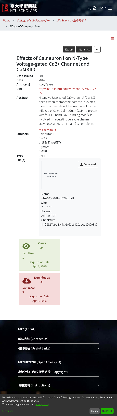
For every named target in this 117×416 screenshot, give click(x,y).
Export (69, 49)
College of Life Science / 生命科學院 (33, 20)
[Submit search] (89, 8)
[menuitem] (94, 8)
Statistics (84, 49)
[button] (47, 129)
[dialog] (58, 405)
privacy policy (42, 404)
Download (88, 164)
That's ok (107, 411)
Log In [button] (103, 8)
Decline (94, 411)
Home (6, 20)
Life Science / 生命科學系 (71, 20)
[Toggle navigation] (110, 8)
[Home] (19, 6)
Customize (7, 411)
